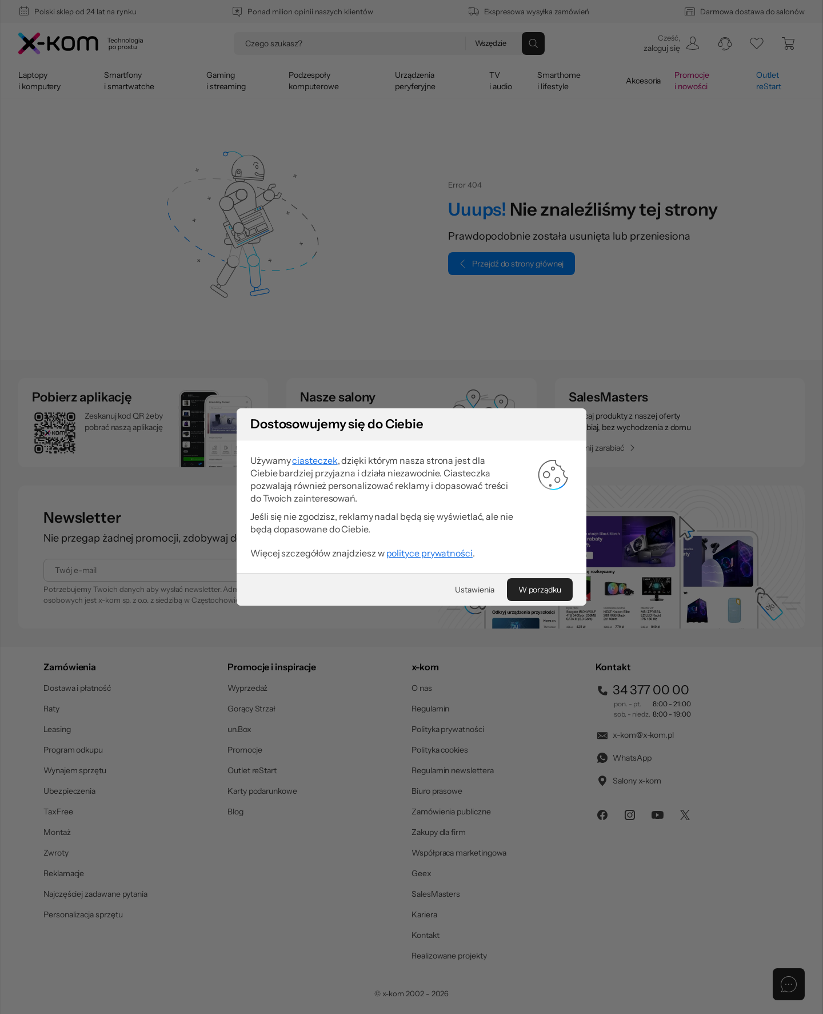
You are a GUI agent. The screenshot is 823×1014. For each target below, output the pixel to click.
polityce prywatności (429, 553)
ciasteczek (314, 460)
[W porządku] (540, 589)
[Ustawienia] (474, 589)
